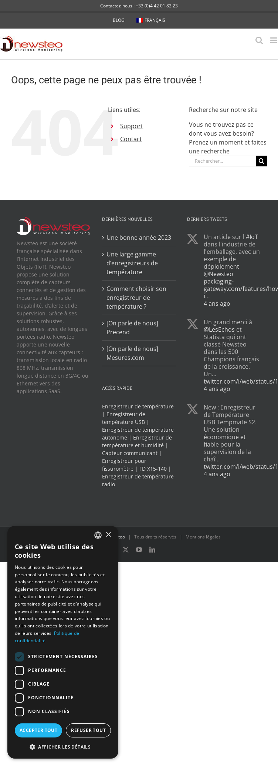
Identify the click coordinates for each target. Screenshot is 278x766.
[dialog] (62, 642)
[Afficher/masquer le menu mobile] (274, 40)
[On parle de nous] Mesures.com (132, 353)
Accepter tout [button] (38, 730)
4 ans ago (217, 303)
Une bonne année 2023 (138, 237)
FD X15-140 (153, 468)
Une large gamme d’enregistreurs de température (132, 263)
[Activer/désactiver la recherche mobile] (259, 40)
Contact (131, 139)
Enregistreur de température (138, 406)
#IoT (252, 237)
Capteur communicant (129, 453)
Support (131, 126)
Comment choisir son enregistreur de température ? (136, 298)
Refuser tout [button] (88, 730)
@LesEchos (219, 329)
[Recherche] (261, 161)
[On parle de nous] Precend (132, 327)
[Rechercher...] (222, 161)
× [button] (108, 535)
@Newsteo (218, 274)
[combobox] (98, 535)
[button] (63, 746)
